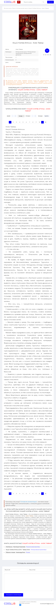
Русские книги (7, 8)
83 (45, 122)
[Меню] (18, 2)
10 (39, 122)
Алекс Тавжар (19, 49)
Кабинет (50, 2)
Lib (9, 2)
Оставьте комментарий (28, 501)
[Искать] (43, 2)
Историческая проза (22, 8)
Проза (14, 8)
